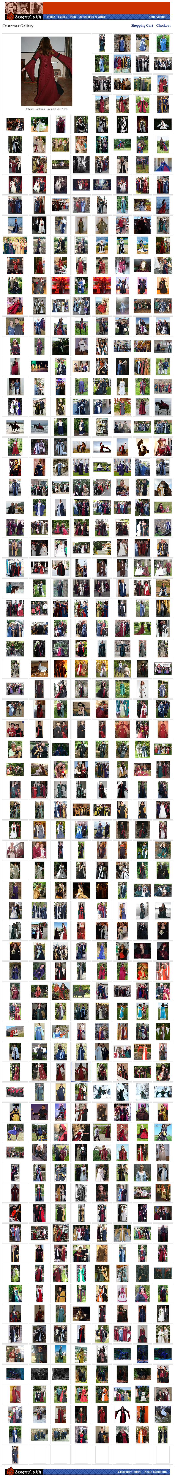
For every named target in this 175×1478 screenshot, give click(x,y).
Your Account (158, 16)
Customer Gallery (129, 1471)
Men (73, 16)
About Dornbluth (155, 1471)
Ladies (62, 16)
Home (51, 16)
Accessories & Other (92, 16)
